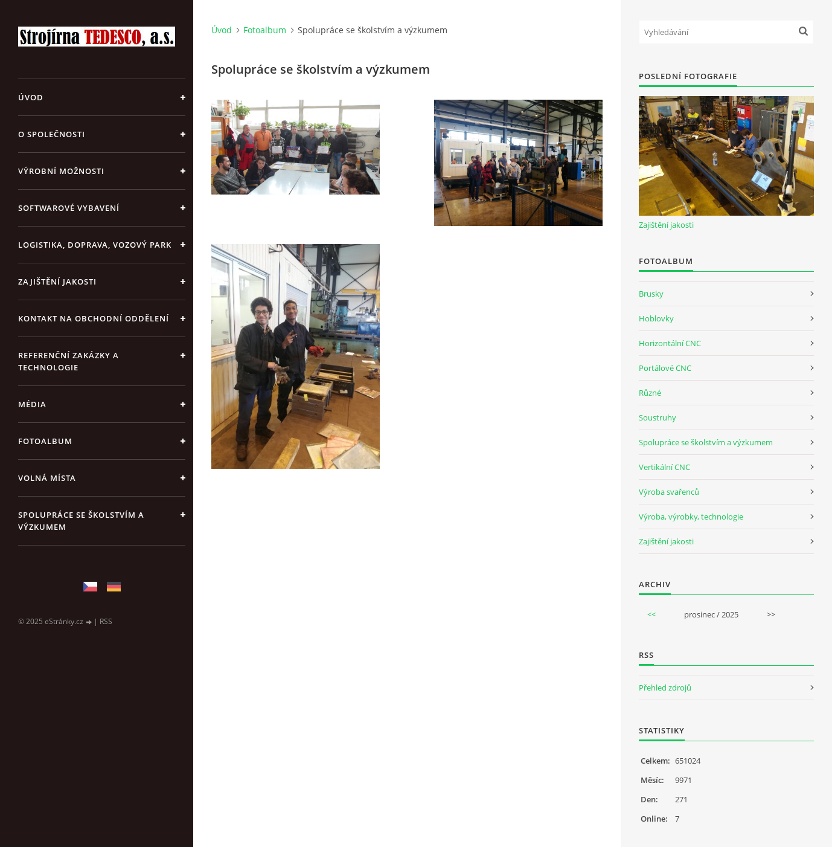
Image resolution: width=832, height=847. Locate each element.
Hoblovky (656, 318)
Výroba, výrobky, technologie (691, 516)
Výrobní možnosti (61, 171)
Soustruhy (657, 417)
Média (32, 404)
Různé (650, 392)
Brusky (651, 293)
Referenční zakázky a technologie (68, 361)
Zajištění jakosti (57, 281)
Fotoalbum (45, 441)
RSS (106, 621)
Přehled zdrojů (665, 687)
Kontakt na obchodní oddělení (93, 318)
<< (651, 614)
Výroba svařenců (669, 491)
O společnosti (51, 134)
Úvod (30, 97)
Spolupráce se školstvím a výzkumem (81, 520)
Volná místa (47, 477)
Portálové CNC (665, 367)
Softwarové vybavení (69, 207)
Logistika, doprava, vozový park (94, 244)
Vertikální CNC (664, 467)
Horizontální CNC (670, 343)
